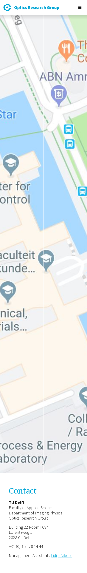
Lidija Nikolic (61, 555)
